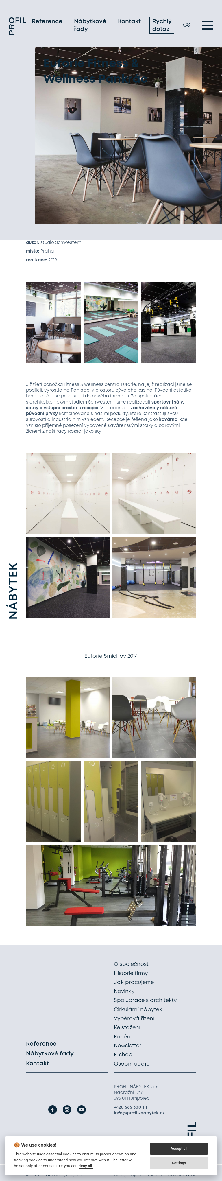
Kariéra (123, 1037)
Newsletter (127, 1046)
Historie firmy (131, 973)
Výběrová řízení (134, 1018)
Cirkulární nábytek (138, 1009)
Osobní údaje (131, 1064)
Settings (179, 1163)
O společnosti (132, 964)
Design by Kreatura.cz (138, 1175)
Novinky (124, 991)
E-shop (123, 1055)
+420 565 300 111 (130, 1108)
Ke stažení (127, 1027)
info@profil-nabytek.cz (139, 1113)
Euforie (128, 385)
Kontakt (129, 21)
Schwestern (101, 402)
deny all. (86, 1165)
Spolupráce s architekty (145, 1000)
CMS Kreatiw (182, 1175)
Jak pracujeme (134, 982)
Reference (47, 21)
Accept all (179, 1148)
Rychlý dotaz (161, 25)
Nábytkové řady (90, 25)
